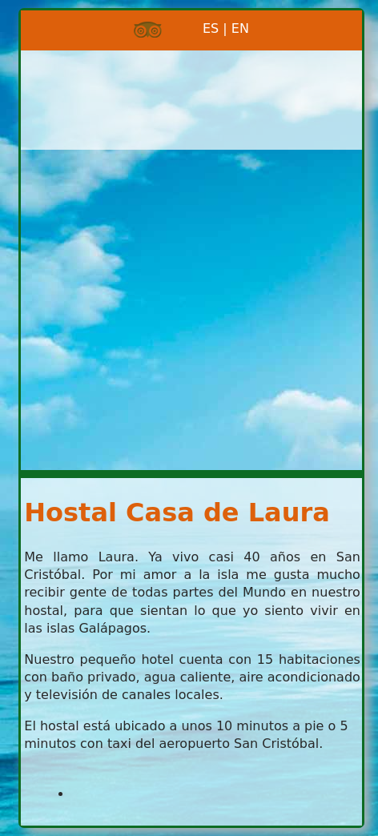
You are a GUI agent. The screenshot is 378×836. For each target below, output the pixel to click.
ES (190, 28)
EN (240, 28)
